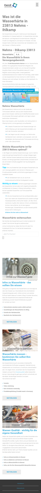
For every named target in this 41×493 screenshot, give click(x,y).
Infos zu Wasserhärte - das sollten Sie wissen (16, 284)
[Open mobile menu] (37, 4)
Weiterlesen (12, 322)
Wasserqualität (20, 372)
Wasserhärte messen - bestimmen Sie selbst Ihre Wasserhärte (16, 357)
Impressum (20, 483)
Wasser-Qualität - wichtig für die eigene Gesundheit (19, 431)
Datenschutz (20, 488)
